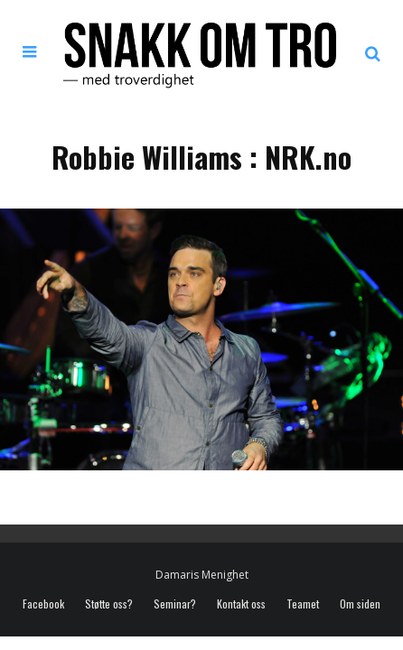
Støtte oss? (109, 604)
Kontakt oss (241, 604)
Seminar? (175, 604)
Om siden (360, 604)
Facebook (43, 604)
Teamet (302, 604)
